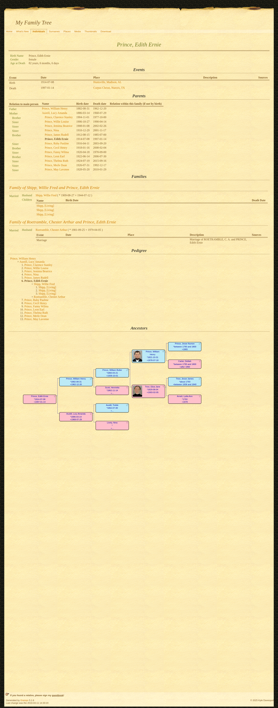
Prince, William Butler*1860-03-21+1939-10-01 (112, 373)
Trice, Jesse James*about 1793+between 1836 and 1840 (184, 382)
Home (9, 31)
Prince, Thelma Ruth (56, 160)
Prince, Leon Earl (55, 156)
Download (106, 31)
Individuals (39, 31)
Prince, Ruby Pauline (57, 143)
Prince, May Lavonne (57, 169)
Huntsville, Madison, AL (107, 82)
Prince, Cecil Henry (56, 147)
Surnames (54, 31)
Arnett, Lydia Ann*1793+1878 (185, 399)
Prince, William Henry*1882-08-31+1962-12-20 (76, 382)
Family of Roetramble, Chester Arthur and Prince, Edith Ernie (62, 222)
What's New (22, 31)
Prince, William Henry (55, 108)
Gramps (24, 700)
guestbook (57, 695)
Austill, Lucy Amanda (54, 112)
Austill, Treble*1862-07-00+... (112, 408)
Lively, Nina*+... (112, 425)
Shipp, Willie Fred (46, 195)
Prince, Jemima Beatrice (59, 125)
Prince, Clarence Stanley (59, 117)
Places (67, 31)
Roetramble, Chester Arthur (51, 229)
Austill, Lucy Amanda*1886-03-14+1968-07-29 (75, 417)
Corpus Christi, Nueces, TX (109, 87)
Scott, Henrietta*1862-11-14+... (112, 390)
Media (77, 31)
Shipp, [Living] (45, 205)
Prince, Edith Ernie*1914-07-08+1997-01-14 (39, 399)
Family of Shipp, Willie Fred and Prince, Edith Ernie (54, 187)
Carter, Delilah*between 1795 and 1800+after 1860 (184, 364)
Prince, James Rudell (57, 134)
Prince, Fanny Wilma (57, 152)
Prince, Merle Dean (56, 165)
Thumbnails (91, 31)
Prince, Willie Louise (57, 121)
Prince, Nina (52, 130)
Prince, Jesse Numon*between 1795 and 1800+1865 (184, 347)
